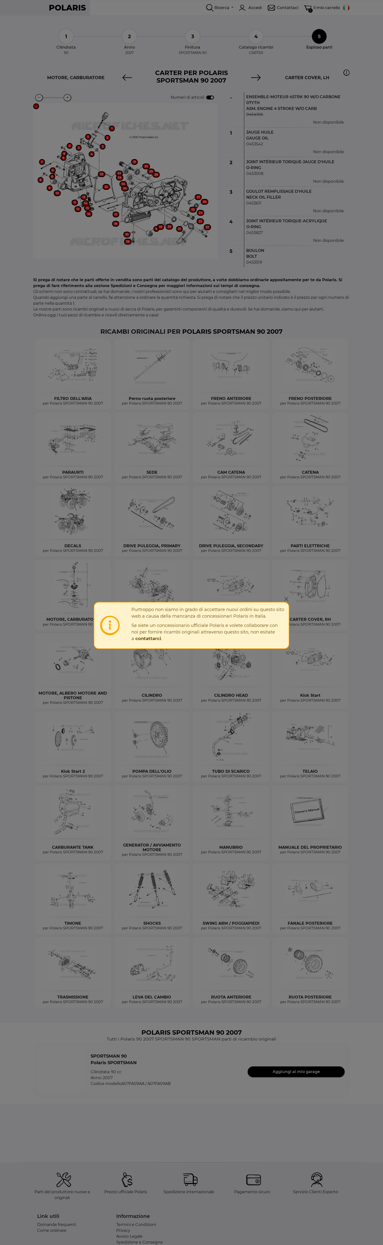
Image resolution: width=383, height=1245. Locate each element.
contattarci (148, 638)
